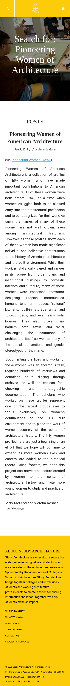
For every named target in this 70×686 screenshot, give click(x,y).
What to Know (14, 617)
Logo (35, 8)
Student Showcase (17, 641)
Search (7, 8)
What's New (12, 623)
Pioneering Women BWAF (31, 160)
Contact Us (12, 635)
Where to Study (15, 611)
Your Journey (13, 629)
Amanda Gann (47, 149)
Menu (63, 8)
